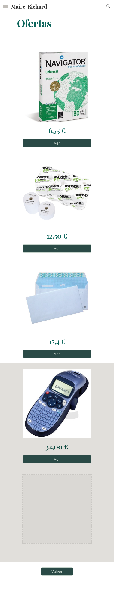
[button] (5, 6)
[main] (57, 23)
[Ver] (57, 143)
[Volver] (56, 571)
